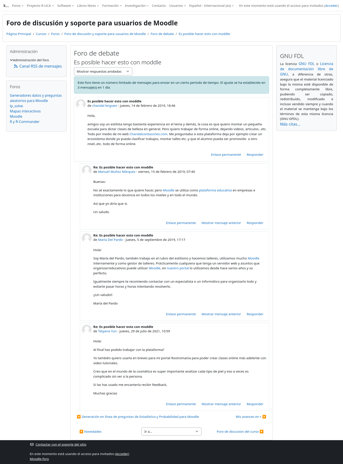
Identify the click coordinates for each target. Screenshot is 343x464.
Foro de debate (162, 34)
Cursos (41, 34)
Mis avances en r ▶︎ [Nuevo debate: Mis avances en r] (251, 416)
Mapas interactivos (25, 111)
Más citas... (290, 124)
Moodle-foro (39, 459)
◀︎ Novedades (90, 431)
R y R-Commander (25, 121)
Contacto (159, 5)
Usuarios (176, 5)
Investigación (135, 5)
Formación (110, 5)
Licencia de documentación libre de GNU (306, 69)
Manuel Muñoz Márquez (116, 171)
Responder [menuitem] (255, 154)
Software (64, 5)
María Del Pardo (110, 239)
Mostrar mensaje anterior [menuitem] (221, 223)
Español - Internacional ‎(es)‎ (210, 5)
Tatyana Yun (107, 331)
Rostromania (181, 358)
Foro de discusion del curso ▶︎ (240, 431)
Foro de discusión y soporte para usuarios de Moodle (105, 34)
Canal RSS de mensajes (37, 66)
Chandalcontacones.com (148, 134)
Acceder (331, 5)
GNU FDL (306, 63)
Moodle (168, 190)
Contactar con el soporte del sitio (58, 444)
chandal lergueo (104, 105)
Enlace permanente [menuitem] (226, 154)
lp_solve (16, 105)
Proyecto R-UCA (39, 5)
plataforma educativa (215, 190)
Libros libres (86, 5)
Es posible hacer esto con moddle (204, 34)
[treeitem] (36, 63)
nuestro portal (178, 268)
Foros (16, 5)
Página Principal (18, 34)
